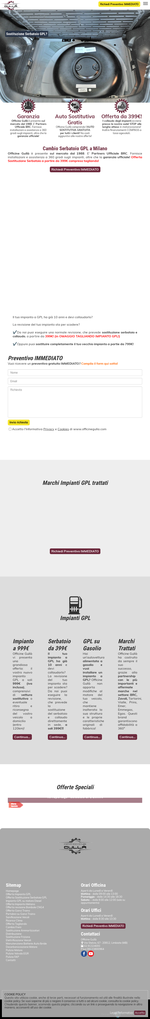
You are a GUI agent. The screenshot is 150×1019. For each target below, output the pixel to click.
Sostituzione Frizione (18, 936)
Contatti (11, 960)
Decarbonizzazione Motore (21, 946)
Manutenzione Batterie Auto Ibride (26, 943)
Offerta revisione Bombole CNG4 (25, 907)
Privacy (48, 429)
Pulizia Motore (14, 950)
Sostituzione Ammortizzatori (22, 930)
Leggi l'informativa (121, 1013)
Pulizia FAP (12, 956)
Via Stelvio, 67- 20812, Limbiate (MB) (106, 942)
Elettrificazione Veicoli (18, 940)
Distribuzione (13, 933)
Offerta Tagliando (16, 923)
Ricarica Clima (14, 920)
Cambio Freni (13, 927)
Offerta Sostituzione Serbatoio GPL (26, 897)
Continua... (22, 737)
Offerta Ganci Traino (18, 910)
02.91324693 (90, 945)
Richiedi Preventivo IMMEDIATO (119, 4)
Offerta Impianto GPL (18, 894)
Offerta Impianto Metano (20, 904)
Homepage (12, 890)
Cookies (63, 429)
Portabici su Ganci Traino (20, 913)
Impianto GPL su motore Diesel (23, 900)
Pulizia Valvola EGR (17, 953)
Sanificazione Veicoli (17, 917)
